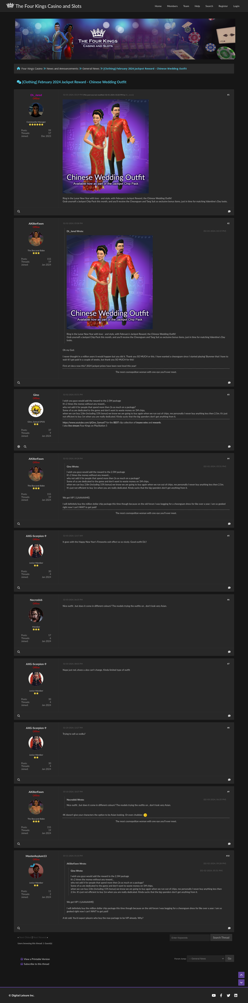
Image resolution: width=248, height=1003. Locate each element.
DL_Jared (129, 95)
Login (236, 6)
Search (209, 6)
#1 (228, 95)
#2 (228, 223)
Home (158, 6)
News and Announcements (62, 68)
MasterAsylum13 (36, 856)
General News (90, 68)
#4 (228, 458)
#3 (228, 394)
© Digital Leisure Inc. (21, 995)
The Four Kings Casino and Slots (43, 6)
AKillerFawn (36, 223)
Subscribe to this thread (36, 963)
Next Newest (39, 937)
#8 (228, 728)
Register (223, 6)
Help (197, 6)
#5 (228, 536)
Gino (36, 394)
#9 (228, 791)
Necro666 (36, 599)
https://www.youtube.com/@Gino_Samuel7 (84, 422)
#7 (228, 664)
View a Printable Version (37, 959)
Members (172, 6)
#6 (228, 599)
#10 (228, 856)
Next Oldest (25, 937)
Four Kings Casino (32, 68)
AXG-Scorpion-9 (36, 535)
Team (186, 6)
